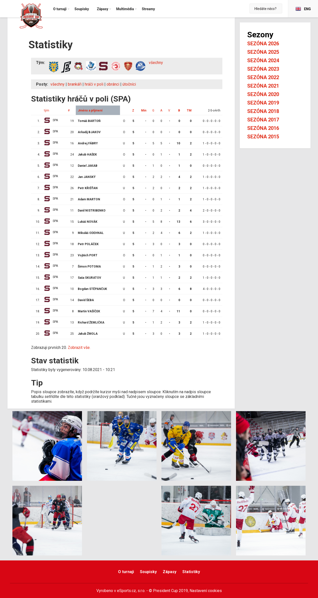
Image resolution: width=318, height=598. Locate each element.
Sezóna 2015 (263, 137)
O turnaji (126, 571)
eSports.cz (126, 590)
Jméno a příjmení (90, 110)
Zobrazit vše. (79, 347)
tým (46, 110)
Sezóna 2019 (263, 103)
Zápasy (169, 571)
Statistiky (191, 571)
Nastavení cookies (206, 590)
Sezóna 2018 (263, 111)
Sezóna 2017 (263, 120)
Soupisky (148, 571)
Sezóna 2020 (263, 94)
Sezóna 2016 (263, 128)
